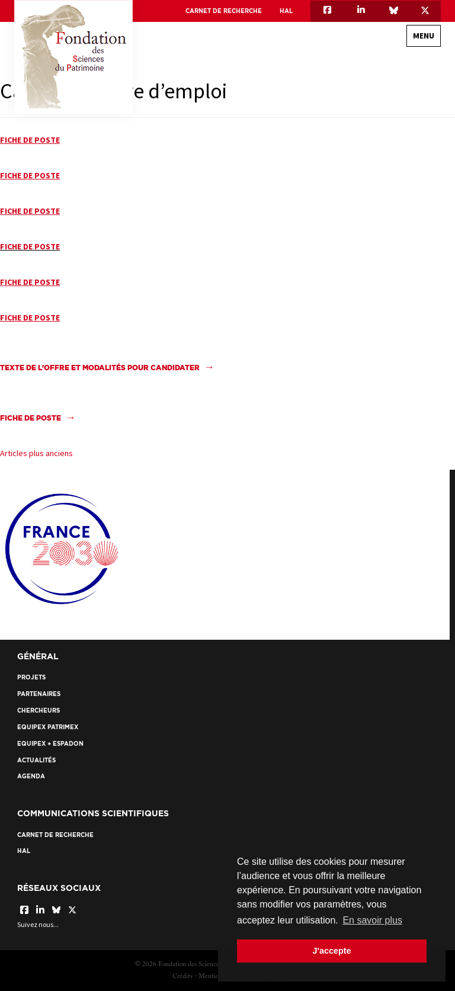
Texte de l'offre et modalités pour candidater (100, 367)
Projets (31, 677)
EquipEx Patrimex (47, 727)
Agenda (31, 776)
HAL (286, 11)
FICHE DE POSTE (30, 246)
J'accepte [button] (331, 950)
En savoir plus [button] (372, 920)
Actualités (36, 760)
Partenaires (38, 694)
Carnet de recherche (223, 11)
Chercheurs (38, 710)
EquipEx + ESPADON (50, 743)
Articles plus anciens (36, 453)
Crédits (182, 976)
